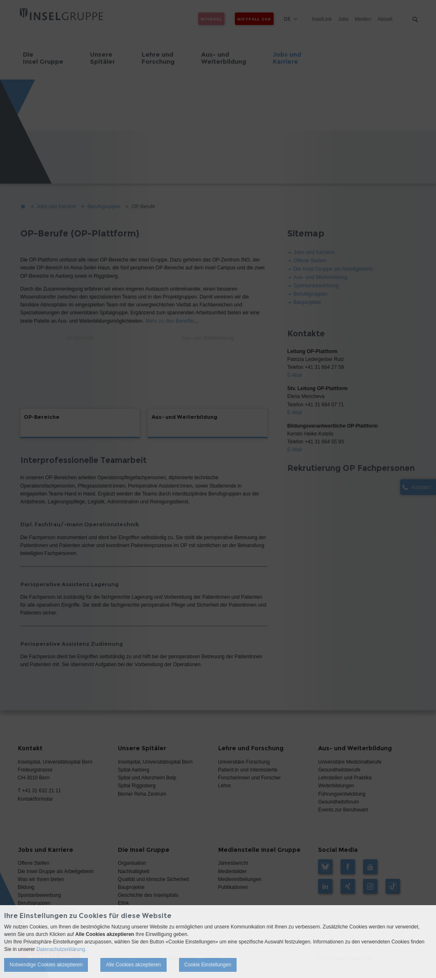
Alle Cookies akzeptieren (133, 965)
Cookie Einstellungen (208, 965)
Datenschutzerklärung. (61, 949)
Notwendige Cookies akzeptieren (46, 965)
